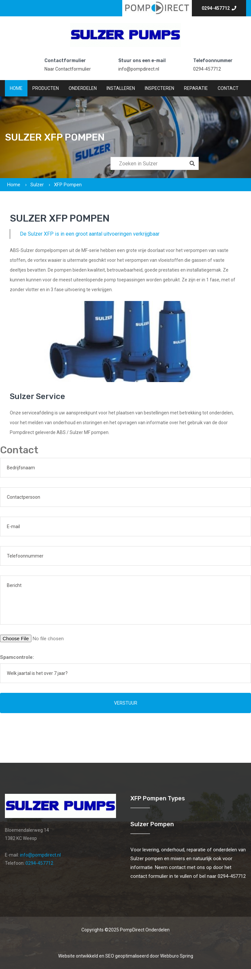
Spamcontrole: (17, 657)
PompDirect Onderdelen (145, 929)
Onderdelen (83, 88)
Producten (45, 88)
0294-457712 (219, 8)
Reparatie (196, 88)
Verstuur (125, 703)
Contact (228, 88)
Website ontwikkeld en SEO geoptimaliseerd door (125, 956)
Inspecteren (159, 88)
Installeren (121, 88)
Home (16, 88)
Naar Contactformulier (67, 69)
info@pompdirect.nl (138, 69)
